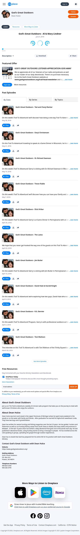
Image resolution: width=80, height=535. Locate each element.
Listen (5, 27)
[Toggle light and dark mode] (76, 4)
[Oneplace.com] (13, 4)
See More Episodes (40, 361)
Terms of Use (32, 525)
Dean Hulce (15, 16)
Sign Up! (7, 85)
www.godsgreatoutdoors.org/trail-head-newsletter (36, 79)
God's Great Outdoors (22, 12)
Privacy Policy (20, 525)
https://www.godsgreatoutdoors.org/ (15, 449)
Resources (15, 27)
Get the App (8, 525)
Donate (73, 16)
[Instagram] (46, 515)
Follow (73, 12)
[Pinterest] (40, 515)
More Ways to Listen (31, 27)
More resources (20, 85)
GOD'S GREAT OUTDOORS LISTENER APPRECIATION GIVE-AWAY (43, 68)
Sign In (64, 4)
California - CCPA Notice (67, 525)
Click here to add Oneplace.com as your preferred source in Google (42, 507)
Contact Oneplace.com (47, 525)
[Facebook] (33, 515)
